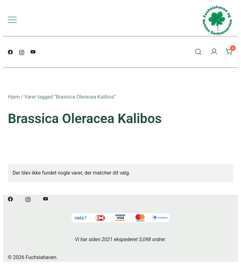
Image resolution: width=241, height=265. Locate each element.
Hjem (14, 97)
